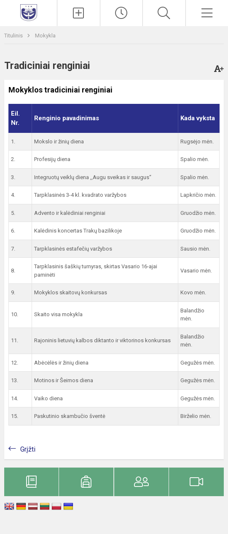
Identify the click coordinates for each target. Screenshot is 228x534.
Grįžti (27, 449)
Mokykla (45, 35)
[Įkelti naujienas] (78, 13)
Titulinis (14, 35)
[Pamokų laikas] (121, 13)
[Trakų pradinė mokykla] (28, 12)
